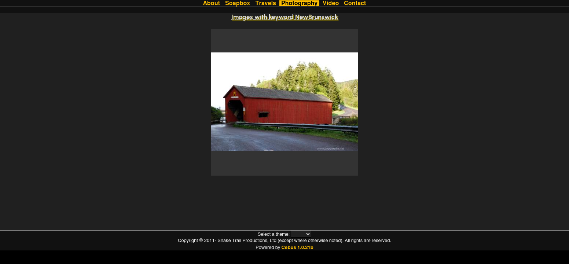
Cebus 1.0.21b (297, 247)
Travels (265, 3)
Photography (299, 3)
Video (331, 3)
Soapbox (237, 3)
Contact (355, 3)
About (211, 3)
